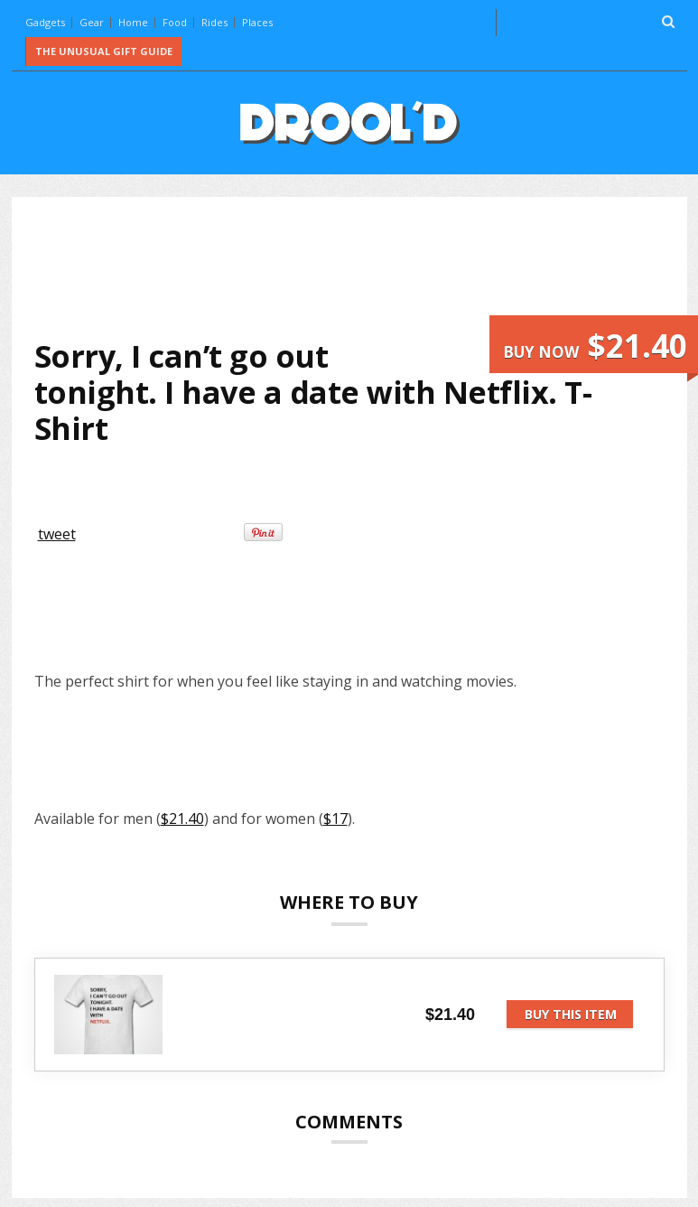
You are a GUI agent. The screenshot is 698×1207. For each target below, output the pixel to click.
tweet (57, 534)
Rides (214, 22)
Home (133, 22)
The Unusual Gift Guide (103, 51)
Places (257, 22)
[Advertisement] (363, 267)
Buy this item (571, 1014)
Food (175, 22)
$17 (335, 818)
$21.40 (182, 818)
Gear (91, 22)
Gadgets (45, 22)
